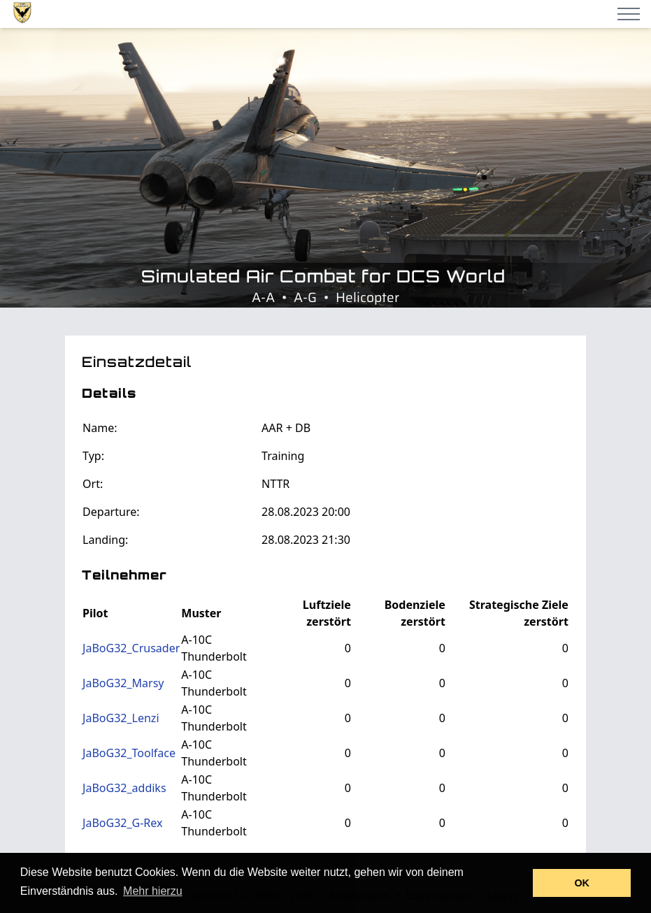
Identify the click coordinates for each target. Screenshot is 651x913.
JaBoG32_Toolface (129, 753)
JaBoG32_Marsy (123, 683)
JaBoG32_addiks (124, 788)
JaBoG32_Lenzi (121, 718)
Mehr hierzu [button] (152, 891)
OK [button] (581, 883)
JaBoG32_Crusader (131, 648)
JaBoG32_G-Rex (122, 823)
